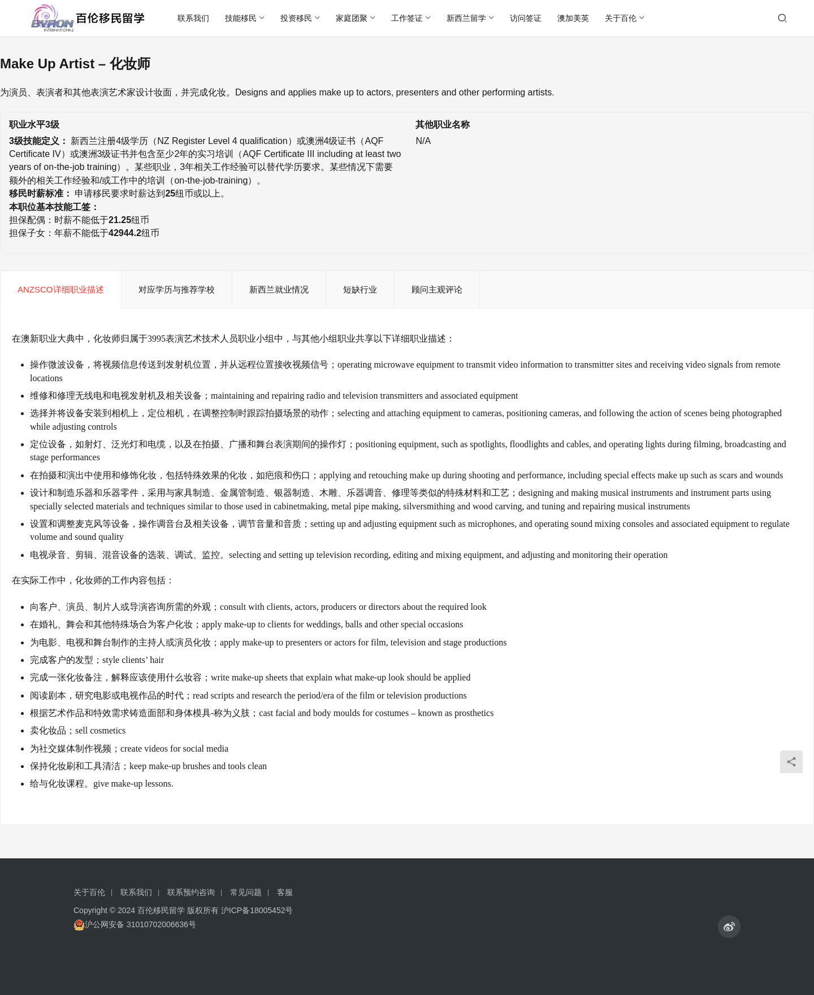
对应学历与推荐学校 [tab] (176, 289)
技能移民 (241, 18)
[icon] (729, 926)
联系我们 (193, 18)
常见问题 (246, 892)
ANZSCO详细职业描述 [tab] (61, 289)
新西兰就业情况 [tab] (279, 289)
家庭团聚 (351, 18)
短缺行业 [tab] (360, 289)
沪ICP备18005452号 (257, 910)
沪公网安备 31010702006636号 (134, 924)
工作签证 (407, 18)
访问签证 (526, 18)
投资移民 (296, 18)
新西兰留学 (466, 18)
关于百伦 (621, 18)
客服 (285, 892)
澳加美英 (573, 18)
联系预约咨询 (191, 892)
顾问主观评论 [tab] (437, 289)
